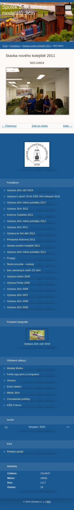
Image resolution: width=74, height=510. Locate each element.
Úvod (5, 46)
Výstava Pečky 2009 (18, 282)
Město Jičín (13, 392)
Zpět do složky (40, 125)
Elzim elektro (14, 386)
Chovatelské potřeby (18, 399)
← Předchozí (9, 125)
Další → (67, 125)
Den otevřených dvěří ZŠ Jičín (24, 270)
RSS (48, 502)
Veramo (11, 380)
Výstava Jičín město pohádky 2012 (26, 221)
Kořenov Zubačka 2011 (20, 214)
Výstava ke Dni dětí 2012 (21, 233)
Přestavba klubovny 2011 (21, 239)
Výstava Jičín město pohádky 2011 (26, 251)
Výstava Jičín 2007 (17, 295)
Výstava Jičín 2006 (17, 288)
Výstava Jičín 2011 (17, 227)
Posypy (11, 258)
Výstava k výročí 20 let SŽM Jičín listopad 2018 (33, 196)
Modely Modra (15, 368)
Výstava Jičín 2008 (17, 301)
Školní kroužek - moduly (20, 264)
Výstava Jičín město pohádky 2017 (26, 202)
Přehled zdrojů (15, 451)
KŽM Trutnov (14, 405)
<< (6, 426)
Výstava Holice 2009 (18, 276)
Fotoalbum (15, 46)
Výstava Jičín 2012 (17, 208)
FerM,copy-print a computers (23, 374)
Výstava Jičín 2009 (17, 307)
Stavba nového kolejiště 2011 (36, 46)
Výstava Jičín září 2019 (20, 190)
